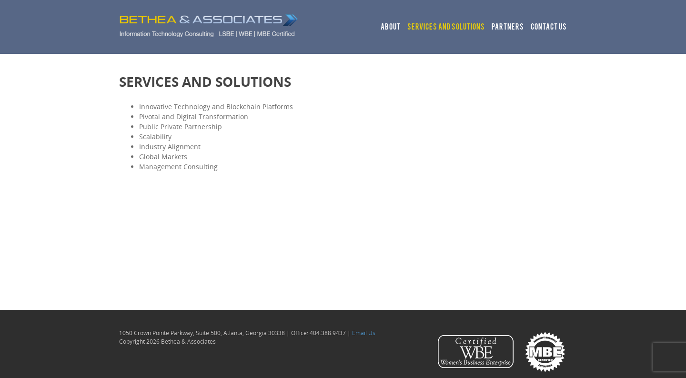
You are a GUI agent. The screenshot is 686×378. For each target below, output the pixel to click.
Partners (508, 27)
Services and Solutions (446, 27)
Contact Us (549, 27)
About (391, 27)
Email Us (363, 333)
